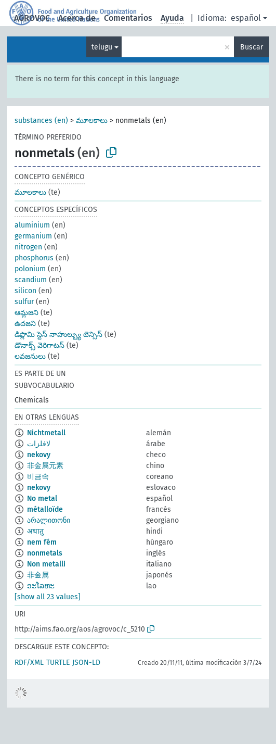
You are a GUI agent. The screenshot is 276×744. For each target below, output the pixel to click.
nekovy (38, 454)
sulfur (24, 301)
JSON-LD (86, 662)
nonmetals (44, 553)
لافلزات (38, 443)
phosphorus (34, 258)
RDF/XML (29, 662)
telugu (101, 47)
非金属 (38, 575)
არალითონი (48, 520)
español (246, 18)
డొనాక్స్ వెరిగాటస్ (39, 345)
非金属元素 (45, 465)
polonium (30, 268)
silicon (25, 290)
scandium (31, 279)
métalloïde (45, 509)
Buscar (251, 47)
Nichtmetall (46, 432)
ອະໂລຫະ (41, 586)
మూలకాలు (92, 120)
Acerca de (77, 18)
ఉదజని (25, 323)
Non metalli (46, 564)
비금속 (38, 476)
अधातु (35, 531)
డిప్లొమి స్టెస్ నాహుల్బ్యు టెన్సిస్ (58, 334)
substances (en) (41, 120)
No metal (42, 498)
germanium (33, 236)
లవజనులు (30, 356)
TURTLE (58, 662)
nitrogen (28, 247)
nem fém (42, 542)
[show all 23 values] (48, 596)
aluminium (32, 225)
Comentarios (128, 18)
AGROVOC (32, 18)
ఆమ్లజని (26, 312)
